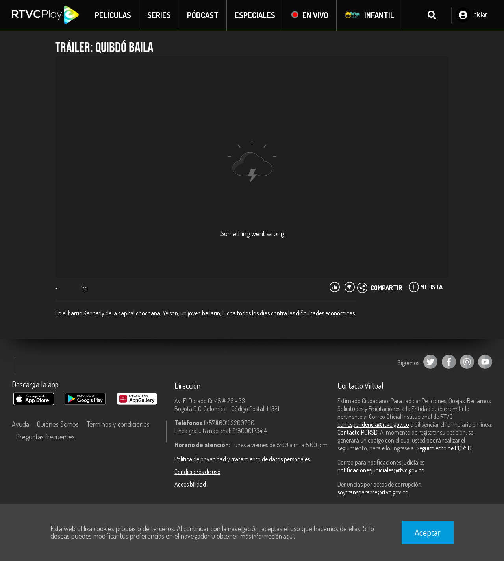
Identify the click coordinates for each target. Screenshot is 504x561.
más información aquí (267, 536)
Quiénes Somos (58, 424)
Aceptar (428, 532)
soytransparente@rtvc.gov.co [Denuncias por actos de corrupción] (372, 492)
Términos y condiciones (118, 424)
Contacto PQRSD (357, 433)
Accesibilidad (190, 485)
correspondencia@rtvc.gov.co (373, 425)
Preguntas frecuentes (45, 437)
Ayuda (20, 424)
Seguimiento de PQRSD (443, 448)
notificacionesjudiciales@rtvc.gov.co (380, 470)
